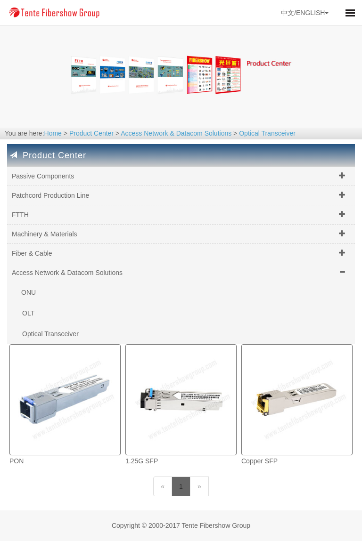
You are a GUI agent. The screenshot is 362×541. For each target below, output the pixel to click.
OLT (28, 313)
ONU (28, 292)
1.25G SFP (141, 461)
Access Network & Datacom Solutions (176, 133)
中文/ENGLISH (305, 12)
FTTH (20, 214)
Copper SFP (259, 461)
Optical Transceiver (267, 133)
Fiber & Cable (32, 253)
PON (16, 461)
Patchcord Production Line (50, 195)
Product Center (91, 133)
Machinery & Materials (44, 234)
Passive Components (43, 176)
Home (53, 133)
